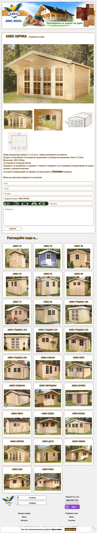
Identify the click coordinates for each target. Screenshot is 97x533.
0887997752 (72, 500)
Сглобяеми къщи (71, 513)
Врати (71, 517)
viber (71, 507)
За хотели (71, 520)
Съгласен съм (70, 529)
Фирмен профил (24, 513)
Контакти (57, 171)
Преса (24, 517)
